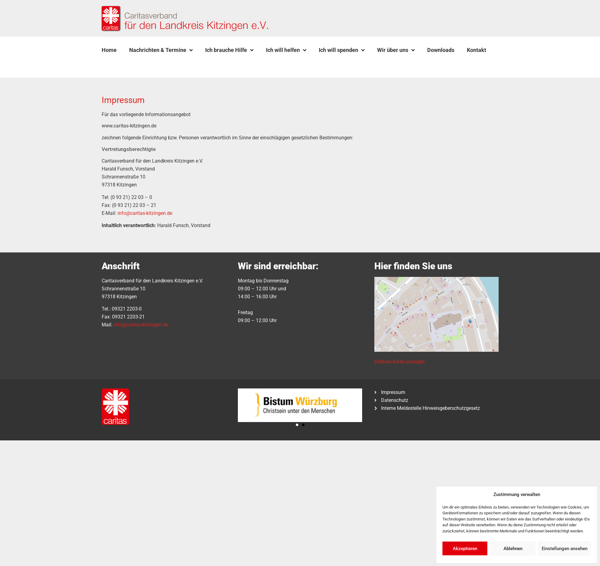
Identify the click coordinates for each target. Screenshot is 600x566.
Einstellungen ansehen (564, 548)
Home (109, 50)
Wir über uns (396, 50)
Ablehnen (513, 548)
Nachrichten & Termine (161, 50)
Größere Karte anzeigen (399, 362)
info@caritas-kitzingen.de (145, 213)
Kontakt (476, 50)
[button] (117, 64)
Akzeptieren (465, 548)
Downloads (440, 50)
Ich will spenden (342, 50)
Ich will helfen (286, 50)
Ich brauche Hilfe (229, 50)
